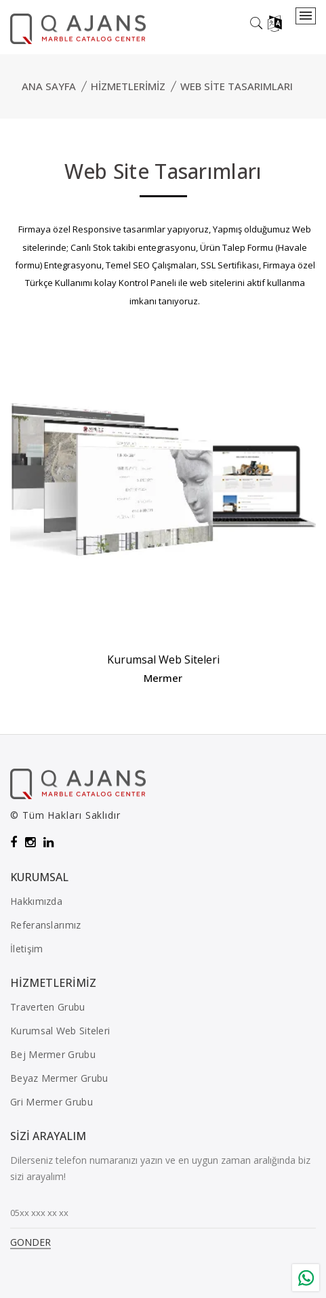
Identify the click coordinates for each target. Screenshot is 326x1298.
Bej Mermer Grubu (53, 1054)
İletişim (26, 948)
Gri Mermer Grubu (51, 1101)
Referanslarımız (45, 924)
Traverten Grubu (47, 1006)
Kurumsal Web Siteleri (163, 659)
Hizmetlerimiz (128, 86)
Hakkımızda (36, 901)
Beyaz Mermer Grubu (59, 1078)
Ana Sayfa (49, 86)
